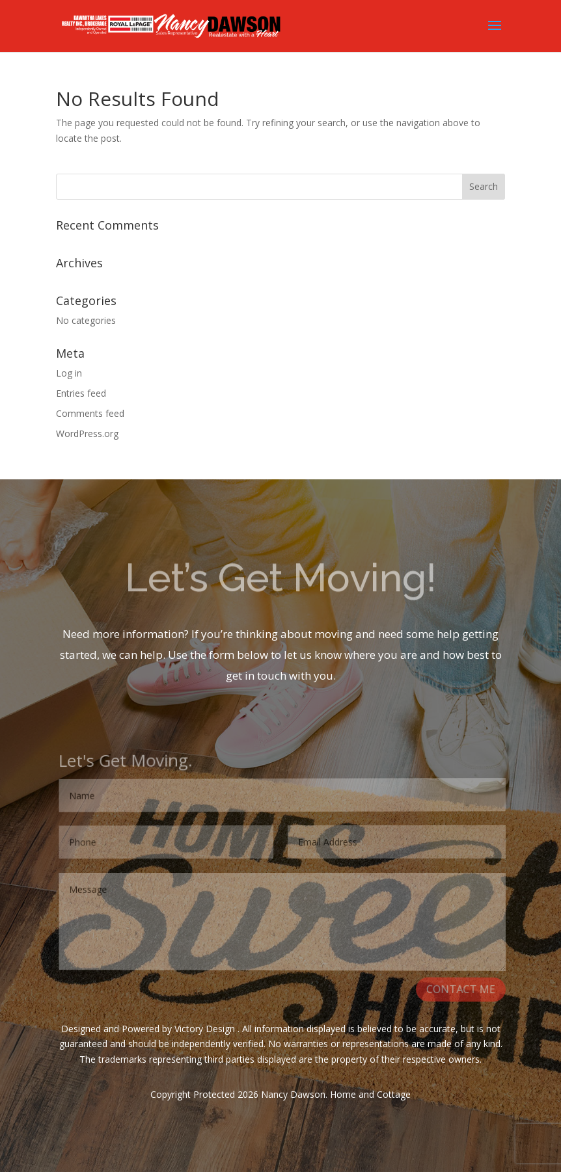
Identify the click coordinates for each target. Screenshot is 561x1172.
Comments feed (90, 413)
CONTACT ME (461, 991)
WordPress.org (87, 433)
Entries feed (81, 393)
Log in (69, 373)
